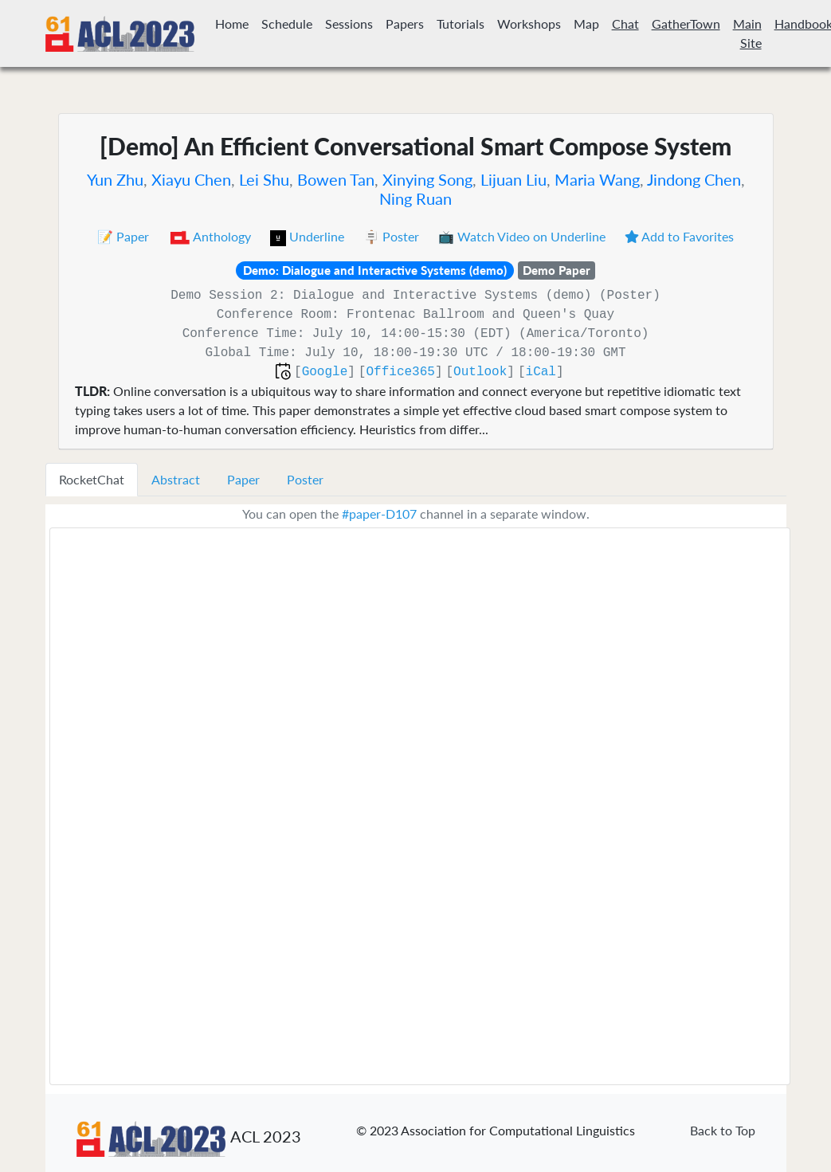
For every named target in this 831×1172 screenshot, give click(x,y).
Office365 (400, 372)
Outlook (480, 372)
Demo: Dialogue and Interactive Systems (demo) (375, 270)
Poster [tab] (305, 479)
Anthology (211, 236)
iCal (541, 372)
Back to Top (722, 1130)
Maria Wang (597, 179)
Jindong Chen (694, 179)
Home (232, 23)
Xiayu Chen (191, 179)
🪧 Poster (392, 236)
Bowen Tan (335, 179)
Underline (308, 236)
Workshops (529, 23)
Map (586, 23)
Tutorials (460, 23)
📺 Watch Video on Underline (523, 236)
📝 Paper (124, 236)
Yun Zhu (115, 179)
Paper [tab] (243, 479)
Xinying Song (427, 179)
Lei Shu (264, 179)
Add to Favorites (679, 236)
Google (325, 372)
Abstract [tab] (175, 479)
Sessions (349, 23)
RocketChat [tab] (91, 479)
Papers (405, 23)
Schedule (286, 23)
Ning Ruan (415, 198)
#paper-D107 (379, 513)
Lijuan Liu (513, 179)
